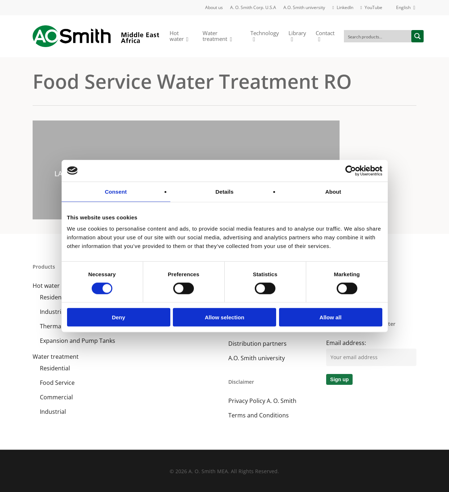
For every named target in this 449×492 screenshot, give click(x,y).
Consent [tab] (116, 191)
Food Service (57, 383)
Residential (55, 368)
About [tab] (333, 191)
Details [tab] (225, 191)
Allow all (331, 317)
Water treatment (56, 357)
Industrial (53, 412)
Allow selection (224, 317)
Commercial (56, 397)
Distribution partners (257, 344)
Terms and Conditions (258, 415)
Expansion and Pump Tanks (77, 341)
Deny (118, 317)
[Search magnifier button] (417, 36)
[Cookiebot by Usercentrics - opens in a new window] (350, 170)
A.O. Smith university (256, 358)
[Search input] (378, 36)
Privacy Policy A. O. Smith (262, 401)
